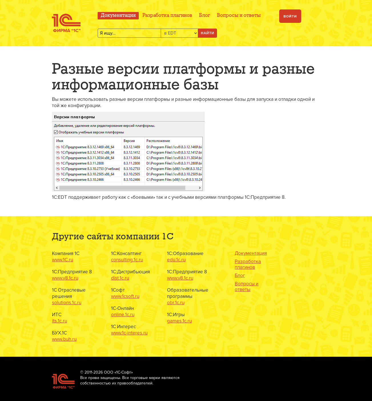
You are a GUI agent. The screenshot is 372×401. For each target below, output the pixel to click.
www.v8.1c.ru (65, 278)
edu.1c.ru (176, 260)
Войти (290, 16)
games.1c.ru (179, 321)
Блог (204, 15)
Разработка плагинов (167, 15)
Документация (118, 15)
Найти (207, 33)
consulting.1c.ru (127, 260)
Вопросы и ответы (239, 15)
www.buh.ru (64, 339)
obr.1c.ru (175, 303)
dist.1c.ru (120, 278)
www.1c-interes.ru (129, 333)
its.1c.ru (59, 321)
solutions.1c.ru (66, 303)
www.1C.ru (62, 260)
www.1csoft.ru (125, 296)
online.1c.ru (122, 315)
